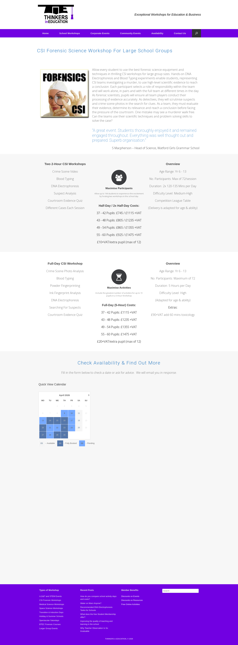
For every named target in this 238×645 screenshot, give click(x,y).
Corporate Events (99, 33)
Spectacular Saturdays (49, 620)
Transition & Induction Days (51, 612)
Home (45, 33)
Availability (157, 33)
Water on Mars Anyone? (90, 603)
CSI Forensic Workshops (50, 600)
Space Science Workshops (51, 608)
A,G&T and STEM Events (50, 596)
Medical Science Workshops (51, 604)
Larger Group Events (48, 628)
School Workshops (69, 33)
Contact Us (180, 33)
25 (79, 428)
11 (79, 413)
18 (79, 420)
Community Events (130, 33)
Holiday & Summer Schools (51, 616)
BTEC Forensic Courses (50, 624)
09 (41, 443)
